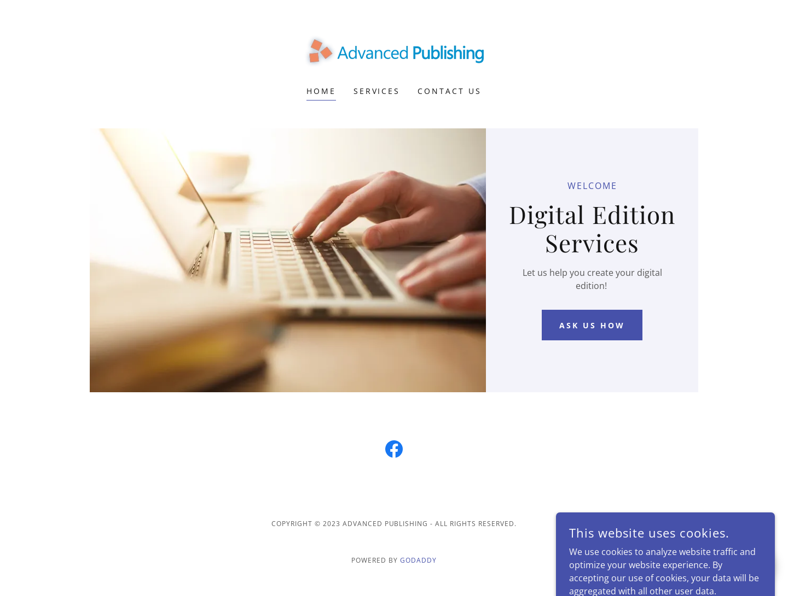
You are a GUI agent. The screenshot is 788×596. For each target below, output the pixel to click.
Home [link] (321, 91)
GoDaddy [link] (418, 560)
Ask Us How (592, 325)
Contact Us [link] (450, 91)
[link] (394, 50)
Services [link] (377, 91)
